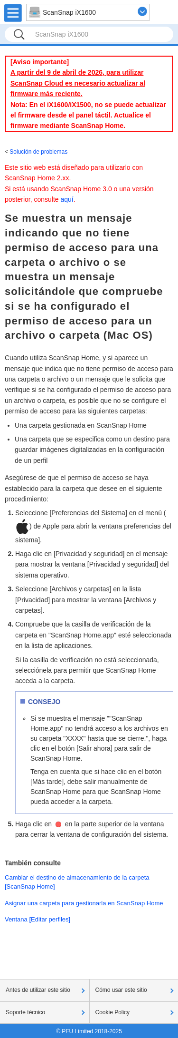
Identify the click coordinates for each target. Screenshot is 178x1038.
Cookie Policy (112, 1012)
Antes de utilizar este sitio (38, 990)
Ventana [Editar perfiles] (37, 919)
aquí (67, 199)
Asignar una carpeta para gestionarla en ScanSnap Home (84, 903)
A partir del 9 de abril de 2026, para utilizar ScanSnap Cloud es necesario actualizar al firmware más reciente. (77, 83)
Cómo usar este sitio (121, 990)
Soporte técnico (25, 1012)
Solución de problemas (38, 151)
